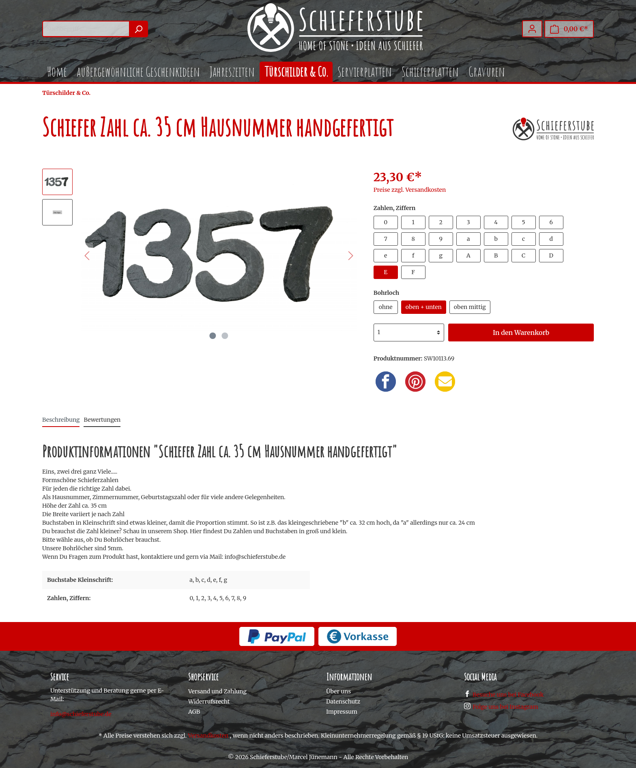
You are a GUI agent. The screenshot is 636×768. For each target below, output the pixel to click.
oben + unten (424, 307)
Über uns (338, 691)
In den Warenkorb (521, 332)
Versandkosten (208, 735)
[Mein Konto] (532, 28)
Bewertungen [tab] (102, 419)
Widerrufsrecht (209, 701)
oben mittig (470, 307)
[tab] (61, 419)
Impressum (341, 711)
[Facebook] (386, 381)
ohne (386, 307)
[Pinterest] (415, 381)
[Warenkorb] (569, 29)
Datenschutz (343, 701)
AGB (194, 711)
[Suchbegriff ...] (85, 29)
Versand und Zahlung (217, 691)
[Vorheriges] (87, 255)
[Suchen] (138, 29)
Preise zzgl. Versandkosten (410, 189)
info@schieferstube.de (81, 714)
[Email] (445, 381)
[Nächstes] (351, 255)
